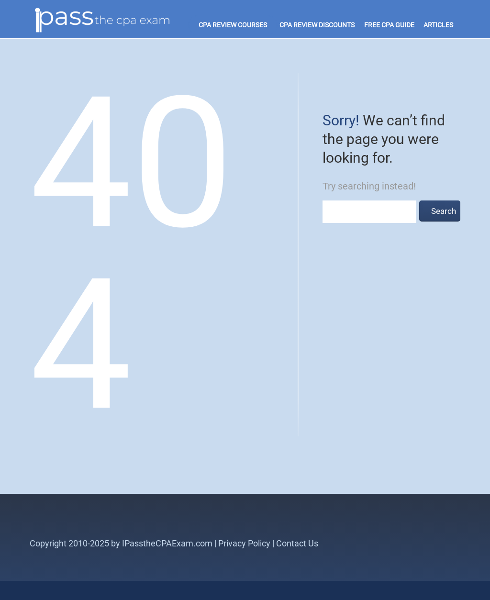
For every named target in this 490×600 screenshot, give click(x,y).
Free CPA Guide (389, 25)
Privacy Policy (244, 543)
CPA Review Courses (233, 25)
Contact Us (297, 543)
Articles (438, 25)
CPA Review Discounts (317, 25)
